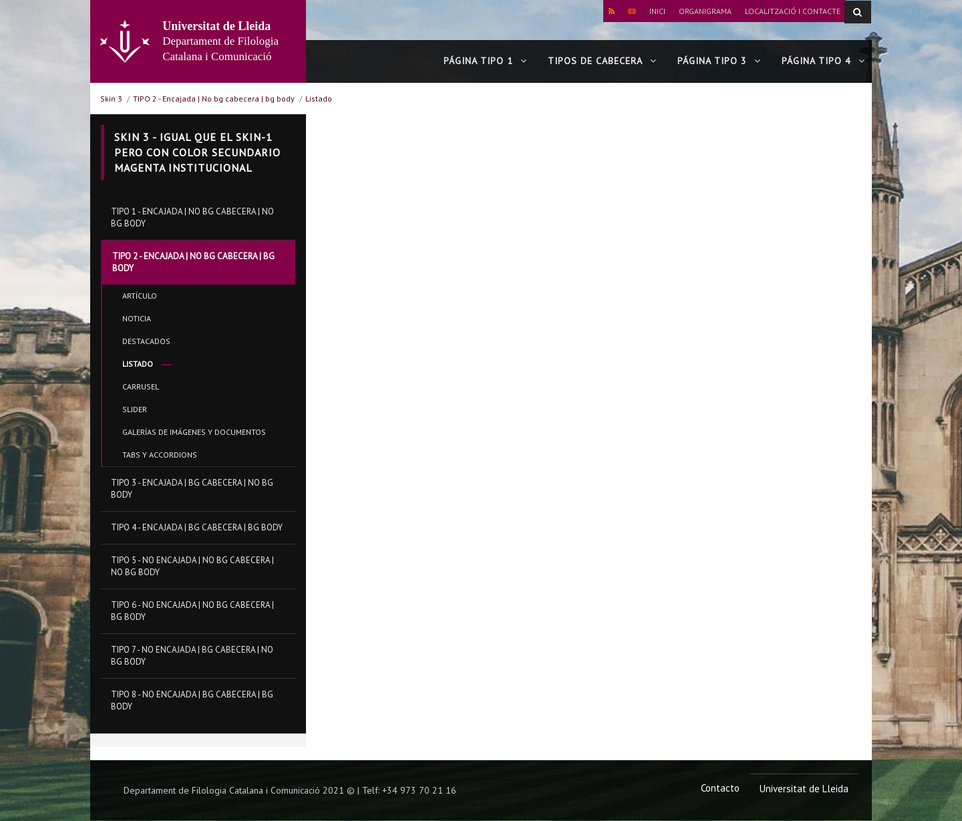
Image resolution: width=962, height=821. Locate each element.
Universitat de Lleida (804, 789)
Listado (318, 99)
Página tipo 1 (485, 61)
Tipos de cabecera (602, 61)
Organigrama (705, 11)
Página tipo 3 (719, 61)
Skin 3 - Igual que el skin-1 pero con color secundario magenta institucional (197, 152)
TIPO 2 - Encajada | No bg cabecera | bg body (214, 99)
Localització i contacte (792, 11)
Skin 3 (111, 99)
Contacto (720, 788)
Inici (657, 11)
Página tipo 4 (823, 61)
